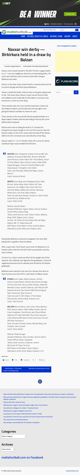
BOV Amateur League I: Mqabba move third (17, 411)
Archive (67, 36)
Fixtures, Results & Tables (37, 36)
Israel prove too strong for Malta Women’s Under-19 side (22, 414)
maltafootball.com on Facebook (22, 457)
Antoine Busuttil (43, 66)
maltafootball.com (50, 30)
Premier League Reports (13, 66)
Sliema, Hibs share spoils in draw (14, 402)
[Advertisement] (67, 61)
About (74, 36)
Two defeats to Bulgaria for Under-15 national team (20, 408)
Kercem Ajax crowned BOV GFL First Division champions (21, 422)
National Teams (56, 36)
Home (23, 36)
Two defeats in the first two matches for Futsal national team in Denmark (28, 417)
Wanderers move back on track (39, 369)
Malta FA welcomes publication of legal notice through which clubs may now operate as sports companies (38, 394)
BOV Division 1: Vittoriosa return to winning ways (12, 369)
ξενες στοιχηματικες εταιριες (66, 46)
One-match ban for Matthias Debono (15, 419)
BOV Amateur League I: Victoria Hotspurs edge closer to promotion (25, 405)
